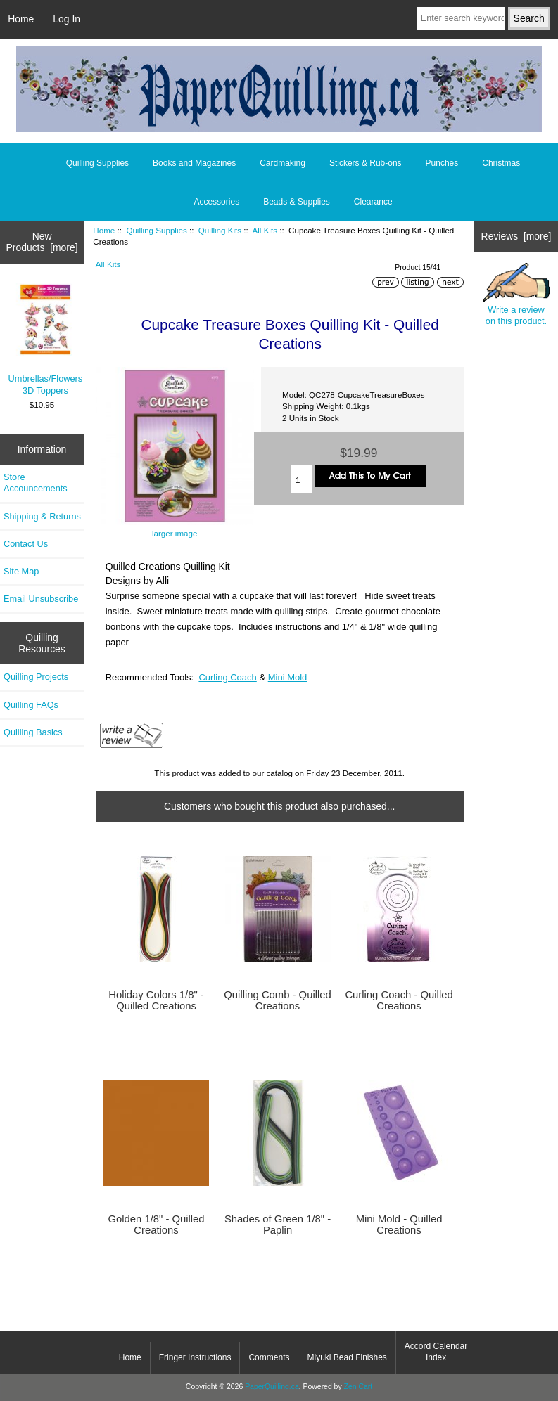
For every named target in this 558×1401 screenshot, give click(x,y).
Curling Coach (227, 677)
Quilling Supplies (156, 230)
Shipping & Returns (42, 516)
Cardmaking (282, 163)
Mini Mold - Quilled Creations (399, 1224)
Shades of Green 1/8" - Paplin (277, 1224)
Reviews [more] (516, 236)
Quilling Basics (33, 732)
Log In (66, 19)
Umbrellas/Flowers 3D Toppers (45, 339)
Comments (268, 1357)
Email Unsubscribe (41, 598)
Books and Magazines (194, 163)
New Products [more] (42, 242)
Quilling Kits (219, 230)
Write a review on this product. (516, 295)
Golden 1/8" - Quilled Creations (156, 1224)
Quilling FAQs (31, 704)
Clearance (373, 202)
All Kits (265, 230)
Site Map (21, 571)
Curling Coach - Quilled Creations (398, 1000)
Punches (442, 163)
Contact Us (26, 543)
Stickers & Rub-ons (365, 163)
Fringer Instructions (195, 1357)
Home (21, 19)
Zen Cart (358, 1386)
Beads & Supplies (296, 202)
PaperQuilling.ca (272, 1386)
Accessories (216, 202)
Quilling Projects (36, 676)
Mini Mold (287, 677)
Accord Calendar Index (436, 1351)
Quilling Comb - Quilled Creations (277, 1000)
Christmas (501, 163)
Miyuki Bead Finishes (346, 1357)
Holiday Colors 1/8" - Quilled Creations (155, 1000)
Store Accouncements (36, 482)
